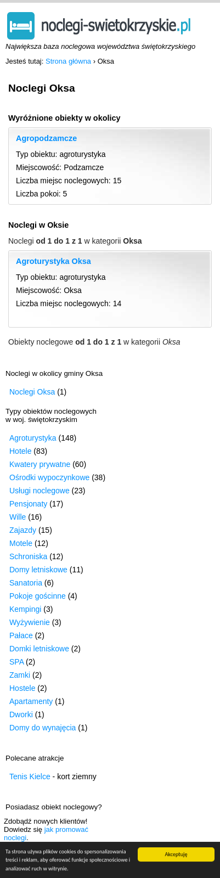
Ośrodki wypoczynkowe (49, 477)
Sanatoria (25, 582)
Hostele (22, 688)
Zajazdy (22, 530)
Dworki (21, 714)
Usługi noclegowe (39, 490)
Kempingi (25, 609)
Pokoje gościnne (37, 596)
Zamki (19, 675)
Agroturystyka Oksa (53, 261)
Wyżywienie (29, 622)
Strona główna (68, 61)
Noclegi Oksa (32, 391)
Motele (20, 543)
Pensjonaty (28, 503)
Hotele (20, 451)
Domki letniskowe (39, 648)
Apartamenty (31, 701)
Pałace (21, 635)
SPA (16, 661)
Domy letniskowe (38, 569)
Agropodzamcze (46, 138)
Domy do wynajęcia (42, 727)
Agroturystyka (33, 438)
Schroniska (28, 556)
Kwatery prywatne (39, 464)
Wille (17, 517)
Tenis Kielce (29, 776)
